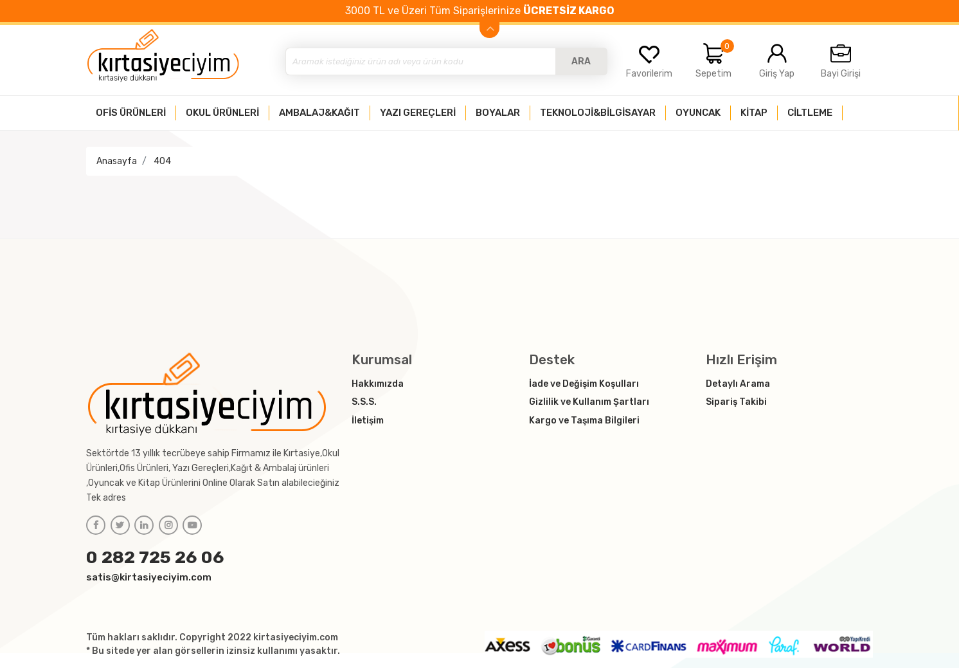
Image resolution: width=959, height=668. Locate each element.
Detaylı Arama (738, 383)
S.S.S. (364, 401)
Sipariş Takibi (736, 401)
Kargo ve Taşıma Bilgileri (584, 420)
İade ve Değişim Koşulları (584, 383)
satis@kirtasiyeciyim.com (148, 577)
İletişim (368, 420)
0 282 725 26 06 (155, 557)
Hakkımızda (378, 383)
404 (162, 161)
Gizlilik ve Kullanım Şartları (589, 401)
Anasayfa (116, 161)
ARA (581, 61)
